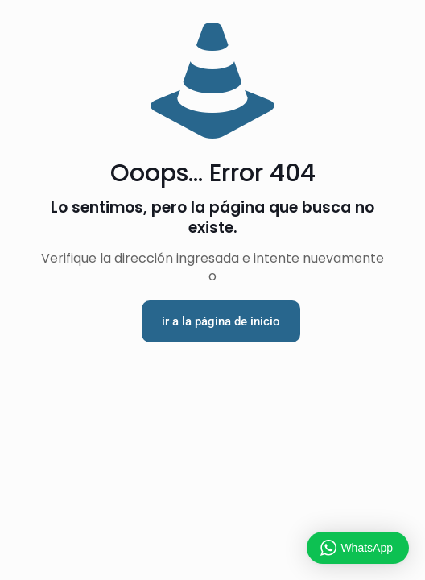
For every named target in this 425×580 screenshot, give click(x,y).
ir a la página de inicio (221, 321)
